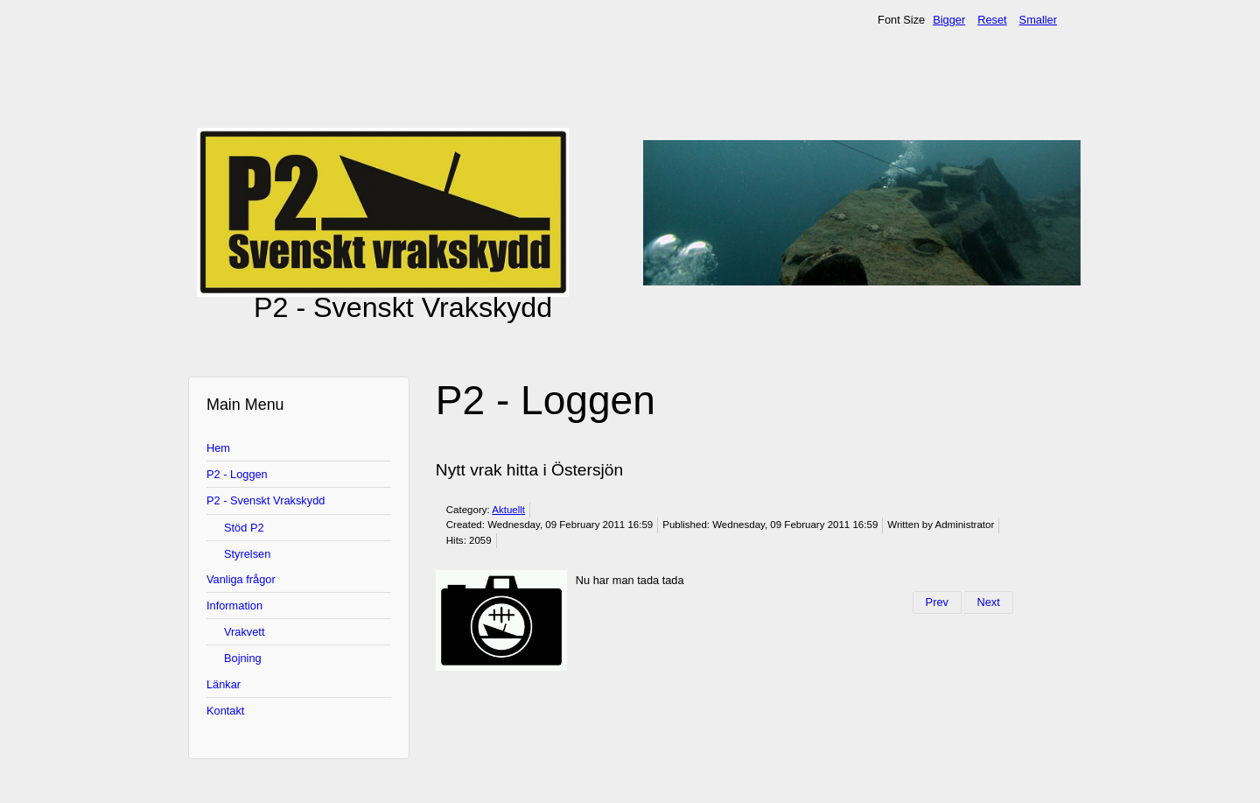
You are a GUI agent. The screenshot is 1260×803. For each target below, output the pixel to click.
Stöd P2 (244, 527)
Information (234, 605)
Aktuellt (508, 509)
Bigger (949, 19)
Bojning (243, 658)
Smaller (1038, 19)
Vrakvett (244, 631)
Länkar (223, 684)
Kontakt (225, 710)
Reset (991, 19)
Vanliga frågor (241, 579)
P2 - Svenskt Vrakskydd (265, 500)
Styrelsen (247, 553)
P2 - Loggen (237, 474)
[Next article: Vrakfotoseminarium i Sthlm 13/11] (988, 602)
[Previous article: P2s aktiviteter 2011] (937, 602)
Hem (218, 447)
